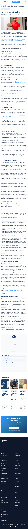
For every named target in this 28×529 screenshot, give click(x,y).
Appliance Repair (17, 465)
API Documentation (4, 497)
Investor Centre (17, 500)
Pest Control (17, 481)
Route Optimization (4, 455)
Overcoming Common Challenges (8, 362)
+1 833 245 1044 (5, 516)
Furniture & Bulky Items (18, 463)
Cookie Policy (23, 524)
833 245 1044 (5, 509)
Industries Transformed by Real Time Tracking (13, 290)
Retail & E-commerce (18, 458)
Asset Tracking (3, 483)
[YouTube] (15, 526)
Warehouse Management (5, 473)
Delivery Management (10, 5)
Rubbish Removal (17, 486)
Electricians (16, 468)
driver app (7, 177)
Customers (16, 494)
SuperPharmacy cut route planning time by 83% (15, 47)
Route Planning (3, 481)
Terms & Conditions (17, 524)
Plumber (16, 483)
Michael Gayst (4, 14)
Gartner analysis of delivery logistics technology (13, 40)
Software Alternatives (4, 502)
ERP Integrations (3, 468)
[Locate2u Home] (4, 1)
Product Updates (3, 500)
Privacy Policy (10, 524)
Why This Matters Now (6, 358)
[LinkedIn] (17, 526)
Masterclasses (3, 495)
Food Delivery (17, 457)
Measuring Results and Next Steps (8, 367)
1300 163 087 (5, 511)
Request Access (16, 1)
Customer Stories (3, 494)
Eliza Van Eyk (11, 407)
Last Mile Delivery (3, 476)
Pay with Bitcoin (17, 502)
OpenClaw (16, 488)
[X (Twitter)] (13, 526)
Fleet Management (4, 460)
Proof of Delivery (3, 458)
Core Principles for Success (7, 360)
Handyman (16, 471)
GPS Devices (3, 465)
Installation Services (18, 473)
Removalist (16, 484)
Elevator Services (17, 470)
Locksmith (16, 478)
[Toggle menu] (26, 1)
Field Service (17, 460)
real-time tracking (10, 130)
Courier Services (17, 455)
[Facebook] (10, 526)
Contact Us (16, 505)
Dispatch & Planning (4, 463)
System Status (5, 524)
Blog (5, 5)
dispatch (22, 150)
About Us (16, 492)
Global (5, 520)
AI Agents (2, 470)
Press (15, 497)
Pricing (16, 495)
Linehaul (16, 476)
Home (2, 5)
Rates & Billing (3, 471)
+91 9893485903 (5, 514)
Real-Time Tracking (4, 457)
